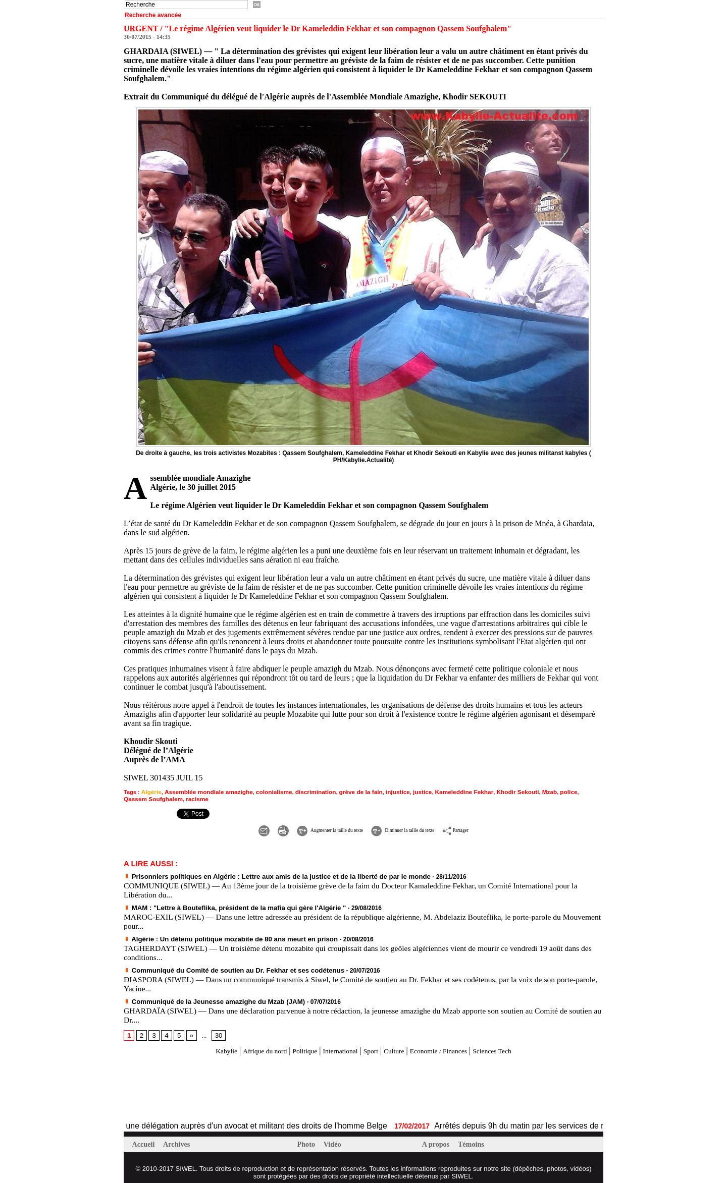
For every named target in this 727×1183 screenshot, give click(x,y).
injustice (380, 791)
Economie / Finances (449, 1046)
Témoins (474, 1140)
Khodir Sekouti (492, 791)
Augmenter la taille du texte (306, 827)
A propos (437, 1140)
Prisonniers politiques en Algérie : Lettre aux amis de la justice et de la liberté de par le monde (263, 873)
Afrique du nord (249, 1046)
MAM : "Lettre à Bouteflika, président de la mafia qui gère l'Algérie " (225, 904)
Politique (295, 1046)
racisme (169, 798)
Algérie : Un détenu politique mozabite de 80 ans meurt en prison (221, 935)
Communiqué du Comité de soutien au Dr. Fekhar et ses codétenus (224, 966)
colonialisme (265, 791)
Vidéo (334, 1140)
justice (403, 791)
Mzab (522, 791)
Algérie (150, 791)
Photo (307, 1140)
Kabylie (205, 1046)
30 (216, 1030)
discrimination (304, 791)
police (540, 791)
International (336, 1046)
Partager (492, 827)
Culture (398, 1046)
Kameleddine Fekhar (443, 791)
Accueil (145, 1140)
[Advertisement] (242, 1084)
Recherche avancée (153, 15)
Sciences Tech (512, 1046)
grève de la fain (346, 791)
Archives (179, 1140)
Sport (371, 1046)
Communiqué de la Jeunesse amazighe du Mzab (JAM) (206, 996)
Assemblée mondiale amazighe (204, 791)
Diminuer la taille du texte (415, 827)
